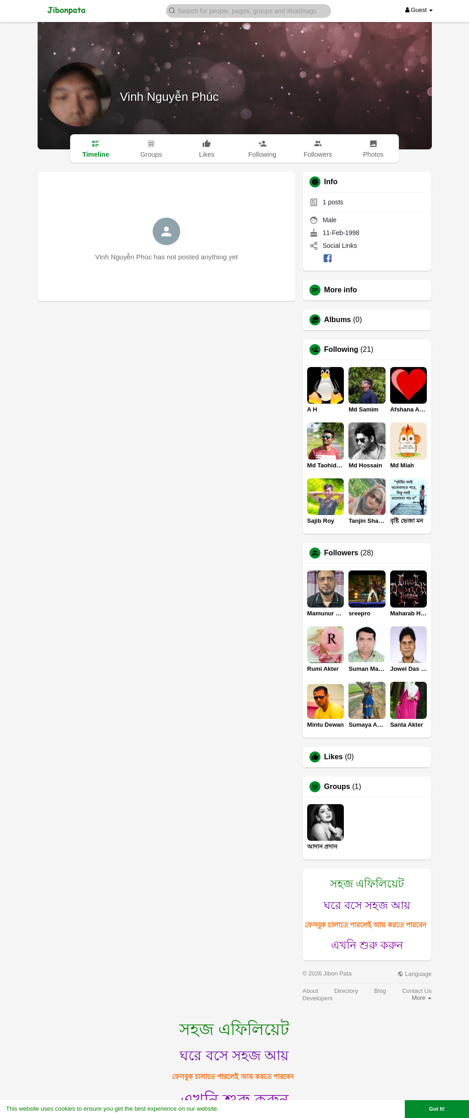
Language (414, 974)
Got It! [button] (437, 1109)
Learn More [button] (236, 1108)
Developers (318, 998)
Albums (337, 319)
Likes (333, 757)
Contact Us (416, 991)
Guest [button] (419, 9)
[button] (248, 10)
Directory (346, 991)
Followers (341, 553)
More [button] (421, 997)
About (310, 991)
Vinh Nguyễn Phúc (169, 97)
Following (341, 349)
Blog (380, 991)
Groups (337, 786)
